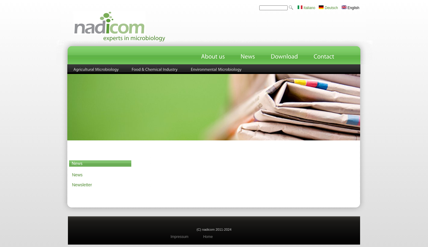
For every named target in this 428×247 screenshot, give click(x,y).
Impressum (179, 237)
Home (208, 237)
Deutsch (328, 8)
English (350, 8)
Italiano (306, 8)
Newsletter (82, 184)
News (77, 174)
